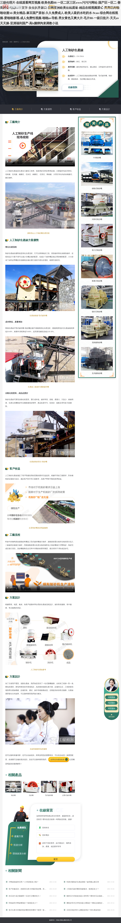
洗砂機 (31, 795)
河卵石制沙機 (97, 219)
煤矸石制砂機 (97, 312)
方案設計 (106, 109)
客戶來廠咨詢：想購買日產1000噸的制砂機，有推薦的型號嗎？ (28, 889)
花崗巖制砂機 (97, 342)
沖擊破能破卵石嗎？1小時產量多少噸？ (23, 882)
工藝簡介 (19, 109)
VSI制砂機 (97, 158)
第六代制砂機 (97, 250)
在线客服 (111, 697)
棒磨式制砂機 (97, 281)
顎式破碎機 (49, 795)
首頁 (26, 6)
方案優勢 (48, 109)
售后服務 (70, 6)
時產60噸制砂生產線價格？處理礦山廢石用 (83, 882)
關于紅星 (34, 6)
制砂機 (13, 795)
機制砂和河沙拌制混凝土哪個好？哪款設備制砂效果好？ (86, 903)
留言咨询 (111, 708)
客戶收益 (77, 109)
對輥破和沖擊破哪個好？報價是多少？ (23, 903)
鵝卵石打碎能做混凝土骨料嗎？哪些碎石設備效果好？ (86, 896)
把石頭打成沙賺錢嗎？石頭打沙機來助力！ (25, 896)
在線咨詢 (72, 87)
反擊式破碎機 (66, 795)
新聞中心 (61, 6)
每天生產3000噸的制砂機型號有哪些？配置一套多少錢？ (28, 910)
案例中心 (52, 5)
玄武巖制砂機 (97, 373)
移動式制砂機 (97, 188)
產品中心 (43, 6)
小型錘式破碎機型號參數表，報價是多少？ (83, 889)
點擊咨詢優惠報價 (57, 759)
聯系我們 (79, 6)
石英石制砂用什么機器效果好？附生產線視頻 (84, 910)
